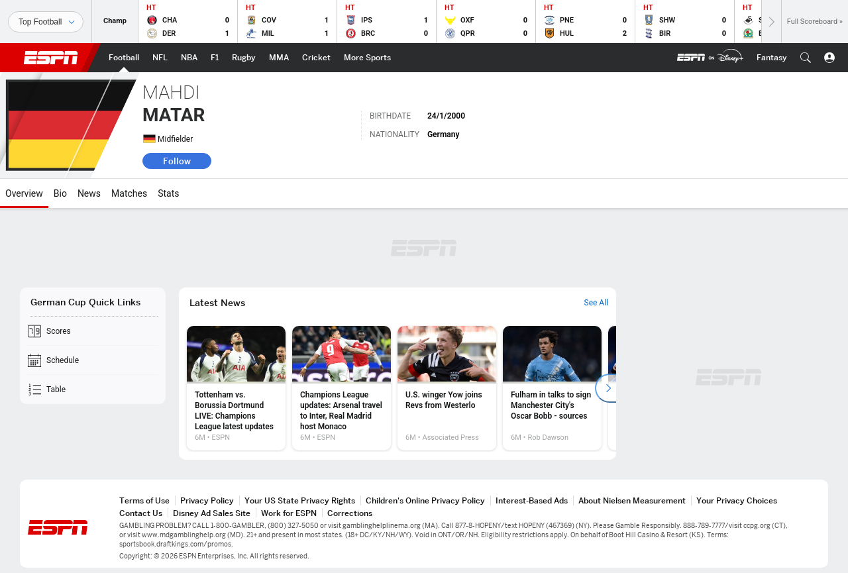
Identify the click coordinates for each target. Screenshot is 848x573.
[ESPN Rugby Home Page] (244, 57)
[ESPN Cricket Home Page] (316, 57)
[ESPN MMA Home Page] (279, 57)
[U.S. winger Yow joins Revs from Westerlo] (447, 388)
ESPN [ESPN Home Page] (51, 57)
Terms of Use (144, 500)
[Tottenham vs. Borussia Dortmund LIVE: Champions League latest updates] (236, 388)
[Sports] (46, 22)
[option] (236, 388)
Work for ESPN (289, 513)
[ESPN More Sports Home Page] (367, 57)
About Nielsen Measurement (632, 500)
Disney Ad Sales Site (211, 513)
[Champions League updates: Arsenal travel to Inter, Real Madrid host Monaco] (341, 388)
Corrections (349, 513)
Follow (177, 161)
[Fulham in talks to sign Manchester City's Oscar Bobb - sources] (552, 388)
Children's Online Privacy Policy (425, 500)
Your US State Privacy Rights (299, 500)
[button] (805, 57)
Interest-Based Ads (532, 500)
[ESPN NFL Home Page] (160, 57)
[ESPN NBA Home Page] (189, 57)
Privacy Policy (207, 500)
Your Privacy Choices (736, 500)
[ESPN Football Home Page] (124, 57)
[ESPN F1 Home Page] (215, 57)
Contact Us (140, 513)
